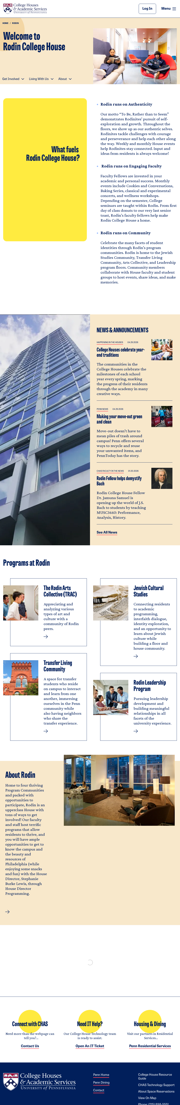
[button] (7, 912)
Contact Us (30, 1050)
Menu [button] (169, 9)
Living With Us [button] (39, 79)
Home (5, 23)
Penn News (102, 409)
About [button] (62, 79)
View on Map (147, 1101)
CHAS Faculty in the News (110, 471)
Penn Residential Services (150, 1050)
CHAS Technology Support (156, 1088)
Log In (147, 9)
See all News (107, 532)
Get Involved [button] (10, 79)
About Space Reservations (156, 1095)
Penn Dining (101, 1086)
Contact (98, 1094)
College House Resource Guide (155, 1080)
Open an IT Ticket (90, 1050)
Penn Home (101, 1078)
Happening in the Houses (110, 342)
